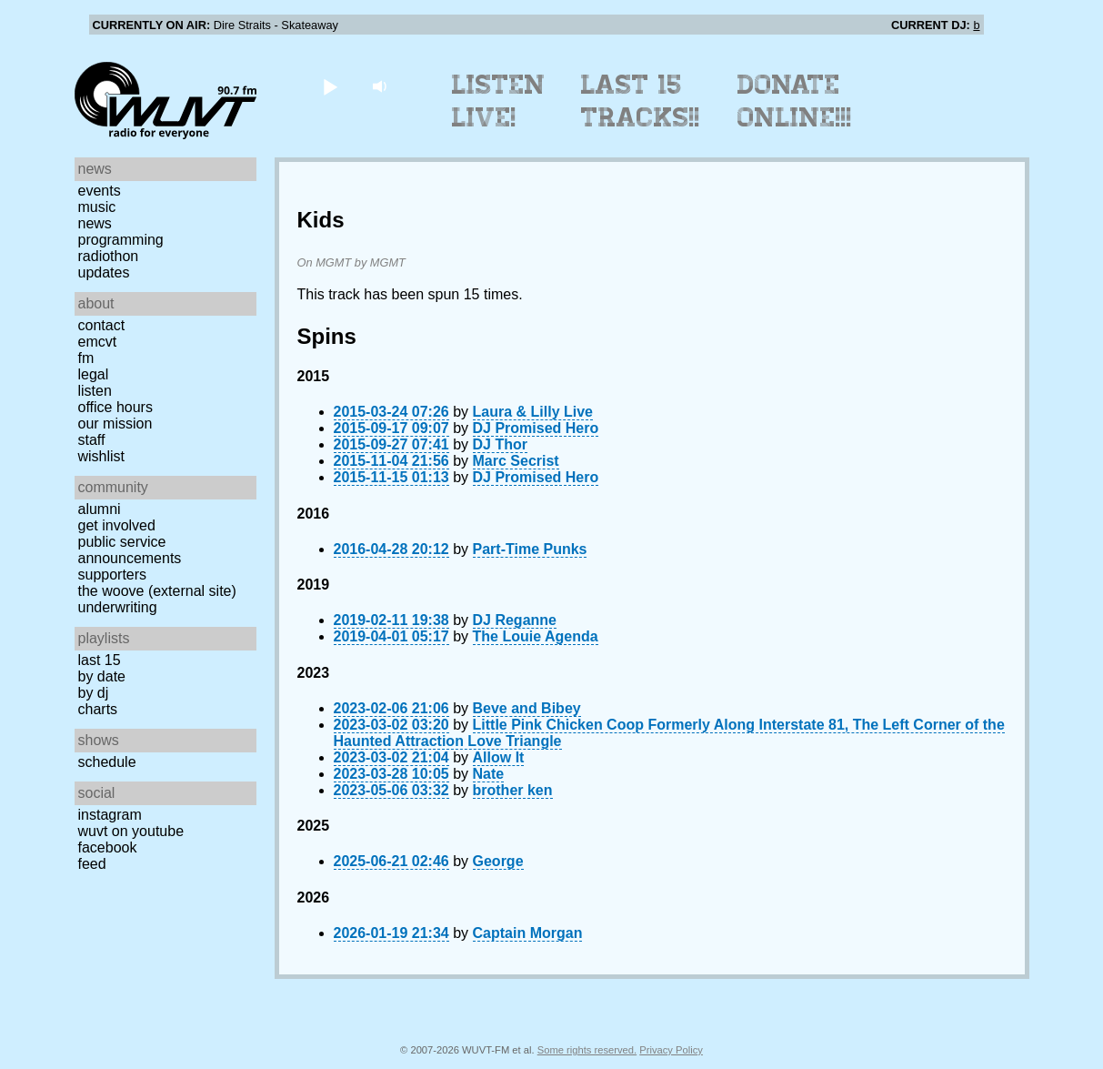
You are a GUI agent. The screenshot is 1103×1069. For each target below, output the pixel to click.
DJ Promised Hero (536, 428)
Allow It (499, 757)
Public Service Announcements (130, 550)
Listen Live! (499, 101)
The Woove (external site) (157, 591)
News (95, 223)
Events (99, 190)
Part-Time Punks (530, 549)
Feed (92, 864)
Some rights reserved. (587, 1049)
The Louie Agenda (535, 636)
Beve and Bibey (527, 708)
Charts (98, 709)
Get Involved (116, 525)
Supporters (112, 574)
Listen (95, 390)
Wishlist (101, 456)
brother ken (513, 790)
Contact (101, 325)
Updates (104, 272)
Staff (91, 440)
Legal (93, 374)
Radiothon (108, 256)
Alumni (99, 509)
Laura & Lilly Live (533, 411)
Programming (121, 239)
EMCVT (97, 341)
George (498, 861)
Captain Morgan (528, 933)
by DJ (93, 693)
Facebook (107, 847)
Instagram (110, 814)
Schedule (107, 762)
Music (97, 207)
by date (101, 676)
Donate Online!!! (794, 101)
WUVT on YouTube (131, 831)
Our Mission (115, 423)
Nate (489, 774)
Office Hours (115, 407)
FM (86, 358)
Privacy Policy (671, 1049)
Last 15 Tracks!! (640, 101)
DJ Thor (500, 444)
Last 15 (99, 660)
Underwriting (117, 607)
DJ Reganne (515, 620)
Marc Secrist (516, 461)
